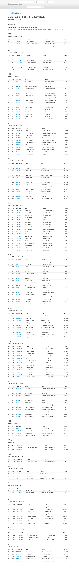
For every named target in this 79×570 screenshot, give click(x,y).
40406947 (18, 247)
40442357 (18, 243)
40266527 (18, 433)
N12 (29, 29)
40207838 (18, 414)
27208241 (19, 554)
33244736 (20, 539)
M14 (36, 29)
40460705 (18, 81)
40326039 (18, 407)
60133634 (18, 98)
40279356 (18, 219)
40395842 (18, 405)
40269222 (18, 276)
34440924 (19, 514)
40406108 (19, 180)
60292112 (18, 147)
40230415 (19, 318)
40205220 (19, 511)
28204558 (19, 558)
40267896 (18, 393)
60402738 (19, 65)
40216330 (18, 212)
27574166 (19, 473)
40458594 (19, 198)
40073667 (19, 320)
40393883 (18, 301)
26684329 (19, 556)
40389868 (19, 348)
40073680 (18, 398)
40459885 (18, 151)
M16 (41, 29)
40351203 (19, 173)
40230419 (19, 358)
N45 (49, 29)
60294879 (18, 245)
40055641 (18, 428)
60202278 (19, 46)
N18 (44, 29)
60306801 (19, 337)
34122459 (19, 507)
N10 (24, 29)
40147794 (19, 360)
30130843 (19, 495)
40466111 (18, 236)
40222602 (18, 262)
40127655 (19, 353)
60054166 (18, 222)
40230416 (18, 402)
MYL (62, 29)
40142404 (19, 365)
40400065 (18, 287)
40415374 (19, 362)
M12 (31, 29)
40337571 (19, 355)
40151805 (19, 369)
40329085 (19, 523)
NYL (46, 29)
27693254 (19, 476)
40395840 (18, 238)
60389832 (18, 102)
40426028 (19, 177)
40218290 (19, 325)
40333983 (19, 334)
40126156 (19, 516)
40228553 (19, 351)
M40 (51, 29)
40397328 (18, 412)
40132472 (18, 299)
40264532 (18, 294)
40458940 (18, 149)
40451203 (19, 194)
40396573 (18, 233)
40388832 (19, 168)
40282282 (19, 166)
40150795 (18, 290)
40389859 (18, 107)
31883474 (20, 537)
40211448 (18, 391)
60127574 (18, 116)
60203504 (19, 41)
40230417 (18, 273)
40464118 (18, 84)
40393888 (18, 250)
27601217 (19, 561)
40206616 (18, 283)
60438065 (18, 119)
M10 (26, 29)
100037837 (19, 130)
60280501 (18, 109)
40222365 (18, 264)
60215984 (18, 112)
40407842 (19, 187)
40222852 (18, 395)
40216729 (19, 323)
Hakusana (17, 2)
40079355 (19, 518)
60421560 (19, 43)
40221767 (18, 285)
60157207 (18, 93)
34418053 (18, 435)
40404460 (19, 330)
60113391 (18, 409)
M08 (21, 29)
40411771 (18, 154)
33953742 (19, 521)
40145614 (19, 372)
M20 (59, 29)
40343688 (19, 327)
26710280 (19, 478)
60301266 (18, 88)
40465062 (19, 196)
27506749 (19, 449)
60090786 (18, 135)
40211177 (18, 304)
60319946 (19, 60)
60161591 (19, 189)
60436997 (18, 142)
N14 (34, 29)
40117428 (18, 400)
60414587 (19, 58)
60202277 (18, 144)
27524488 (19, 490)
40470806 (18, 91)
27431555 (19, 492)
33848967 (20, 535)
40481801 (18, 95)
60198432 (19, 184)
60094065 (18, 231)
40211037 (19, 374)
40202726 (18, 280)
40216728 (18, 388)
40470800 (18, 137)
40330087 (19, 175)
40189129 (19, 367)
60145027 (18, 140)
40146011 (18, 416)
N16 (39, 29)
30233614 (19, 551)
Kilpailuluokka (58, 2)
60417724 (19, 67)
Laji (35, 2)
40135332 (18, 430)
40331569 (18, 269)
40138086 (18, 266)
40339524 (19, 316)
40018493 (19, 461)
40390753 (18, 224)
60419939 (18, 105)
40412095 (19, 191)
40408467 (18, 100)
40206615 (19, 376)
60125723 (18, 114)
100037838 (19, 62)
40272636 (18, 240)
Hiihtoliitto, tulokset (15, 13)
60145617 (19, 332)
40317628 (18, 217)
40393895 (18, 226)
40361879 (18, 278)
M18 (56, 29)
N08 (19, 29)
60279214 (18, 297)
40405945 (18, 133)
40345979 (18, 292)
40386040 (18, 210)
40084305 (19, 447)
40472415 (18, 86)
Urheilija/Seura (23, 7)
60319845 (18, 229)
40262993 (19, 509)
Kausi (45, 2)
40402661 (19, 170)
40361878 (18, 271)
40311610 (18, 215)
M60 (54, 29)
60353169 (19, 182)
